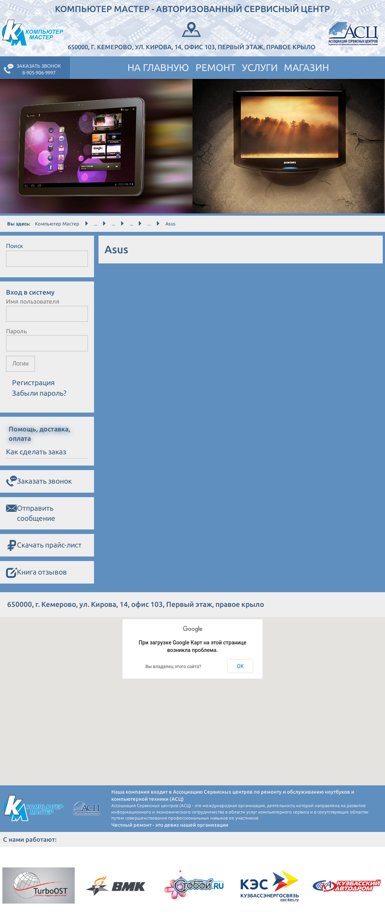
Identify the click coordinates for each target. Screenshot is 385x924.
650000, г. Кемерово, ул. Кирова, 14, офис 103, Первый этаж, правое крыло (191, 35)
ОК (240, 666)
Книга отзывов (36, 572)
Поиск (14, 245)
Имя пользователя (32, 301)
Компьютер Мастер (57, 223)
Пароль (16, 331)
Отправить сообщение (30, 512)
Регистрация (33, 382)
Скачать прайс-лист (44, 545)
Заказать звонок (39, 481)
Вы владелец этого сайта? (174, 666)
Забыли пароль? (39, 393)
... (95, 223)
